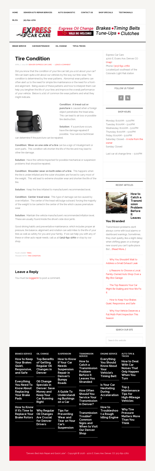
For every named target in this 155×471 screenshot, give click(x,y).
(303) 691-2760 (122, 67)
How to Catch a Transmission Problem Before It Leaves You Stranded (88, 373)
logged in (34, 279)
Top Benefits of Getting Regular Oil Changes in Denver (45, 367)
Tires (29, 254)
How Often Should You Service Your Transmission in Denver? (88, 398)
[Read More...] (119, 250)
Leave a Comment (63, 66)
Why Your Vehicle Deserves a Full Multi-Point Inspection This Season (123, 316)
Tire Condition (34, 257)
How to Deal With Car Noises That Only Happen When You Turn (130, 371)
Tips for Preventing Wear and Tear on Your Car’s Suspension (66, 420)
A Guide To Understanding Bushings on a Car (66, 398)
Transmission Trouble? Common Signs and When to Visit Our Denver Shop (88, 425)
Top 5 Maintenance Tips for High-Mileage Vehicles (131, 395)
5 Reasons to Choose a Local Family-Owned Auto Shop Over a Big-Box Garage (123, 276)
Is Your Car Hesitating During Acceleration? (109, 393)
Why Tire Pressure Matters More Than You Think (131, 417)
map (109, 63)
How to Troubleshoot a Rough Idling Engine (109, 414)
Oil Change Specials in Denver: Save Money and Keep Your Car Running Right (45, 393)
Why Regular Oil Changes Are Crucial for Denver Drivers (45, 418)
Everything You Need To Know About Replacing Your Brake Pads (24, 391)
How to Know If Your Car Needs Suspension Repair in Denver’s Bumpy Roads (67, 372)
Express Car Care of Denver (33, 33)
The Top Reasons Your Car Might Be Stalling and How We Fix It (123, 290)
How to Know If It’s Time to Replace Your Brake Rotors (24, 414)
